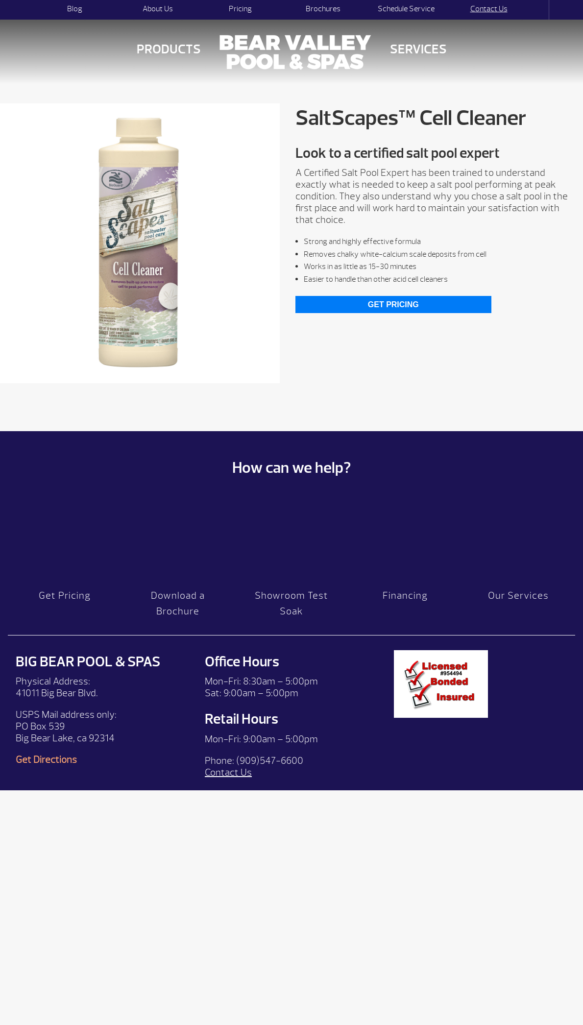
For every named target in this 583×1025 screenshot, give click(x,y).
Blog (74, 9)
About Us (158, 9)
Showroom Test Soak (291, 608)
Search (540, 10)
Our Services (518, 600)
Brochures (323, 9)
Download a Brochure (178, 608)
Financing (405, 600)
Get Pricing (393, 304)
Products (169, 49)
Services (418, 49)
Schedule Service (406, 9)
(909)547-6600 (269, 765)
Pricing (240, 9)
